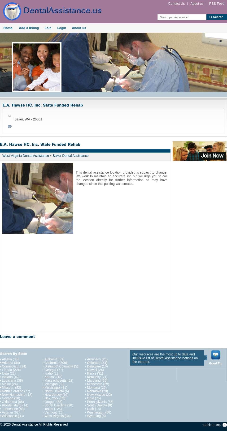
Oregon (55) (53, 402)
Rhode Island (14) (15, 405)
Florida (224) (11, 370)
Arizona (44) (11, 363)
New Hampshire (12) (17, 395)
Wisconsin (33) (13, 416)
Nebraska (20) (97, 391)
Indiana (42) (11, 377)
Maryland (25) (97, 380)
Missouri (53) (11, 387)
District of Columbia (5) (61, 366)
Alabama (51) (54, 359)
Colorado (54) (97, 363)
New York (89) (54, 398)
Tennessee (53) (13, 409)
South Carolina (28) (58, 405)
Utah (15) (94, 409)
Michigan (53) (54, 384)
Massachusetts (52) (58, 380)
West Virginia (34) (57, 416)
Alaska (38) (10, 359)
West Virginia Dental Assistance (25, 156)
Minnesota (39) (98, 384)
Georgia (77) (53, 370)
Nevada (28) (11, 398)
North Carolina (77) (16, 391)
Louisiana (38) (12, 380)
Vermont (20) (54, 412)
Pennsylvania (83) (100, 402)
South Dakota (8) (99, 405)
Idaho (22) (52, 373)
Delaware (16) (97, 366)
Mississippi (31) (55, 387)
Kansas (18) (53, 377)
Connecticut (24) (14, 366)
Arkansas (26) (97, 359)
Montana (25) (97, 387)
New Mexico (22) (99, 395)
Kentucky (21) (97, 377)
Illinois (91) (95, 373)
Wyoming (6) (96, 416)
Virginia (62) (11, 412)
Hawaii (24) (95, 370)
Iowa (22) (9, 373)
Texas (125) (53, 409)
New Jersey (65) (56, 395)
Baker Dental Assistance (71, 156)
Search (218, 17)
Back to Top (212, 425)
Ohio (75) (94, 398)
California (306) (55, 363)
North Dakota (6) (56, 391)
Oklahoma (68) (13, 402)
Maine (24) (10, 384)
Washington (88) (99, 412)
